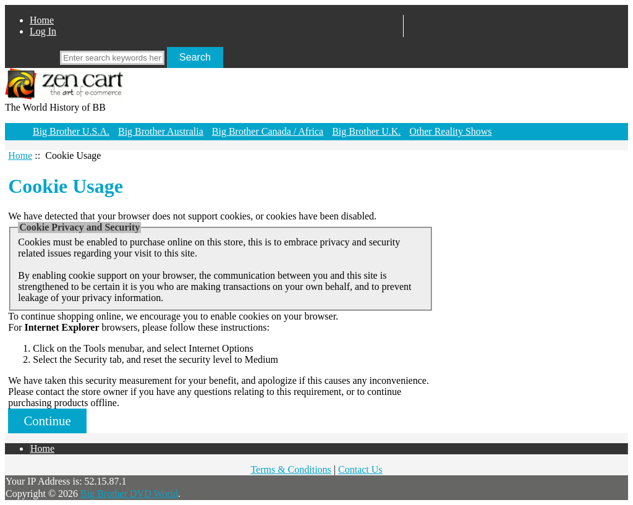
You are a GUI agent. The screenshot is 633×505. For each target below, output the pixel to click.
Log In (43, 31)
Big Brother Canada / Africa (267, 131)
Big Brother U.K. (366, 131)
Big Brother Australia (160, 131)
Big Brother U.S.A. (71, 131)
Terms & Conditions (290, 469)
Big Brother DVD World (129, 493)
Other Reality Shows (450, 131)
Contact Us (360, 469)
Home (42, 20)
